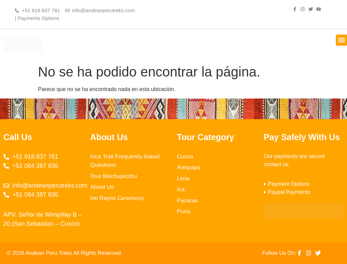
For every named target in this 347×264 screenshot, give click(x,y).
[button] (341, 40)
